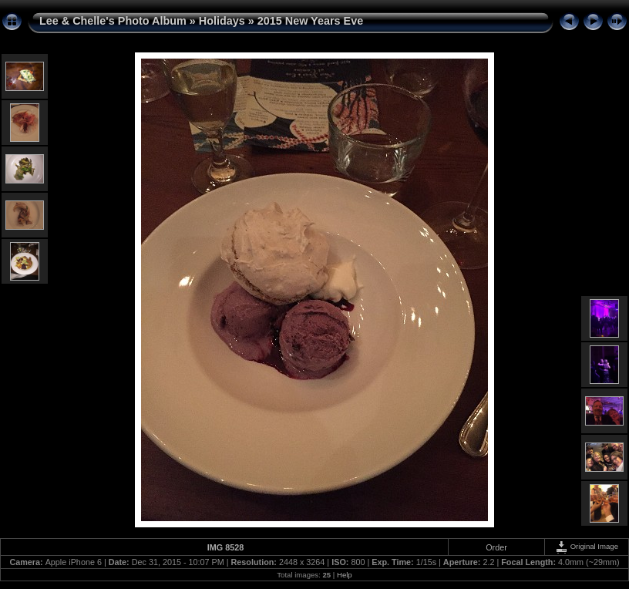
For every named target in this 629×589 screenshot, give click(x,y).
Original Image (586, 546)
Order (496, 547)
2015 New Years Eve (310, 21)
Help (344, 574)
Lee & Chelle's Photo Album (113, 21)
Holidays (222, 21)
